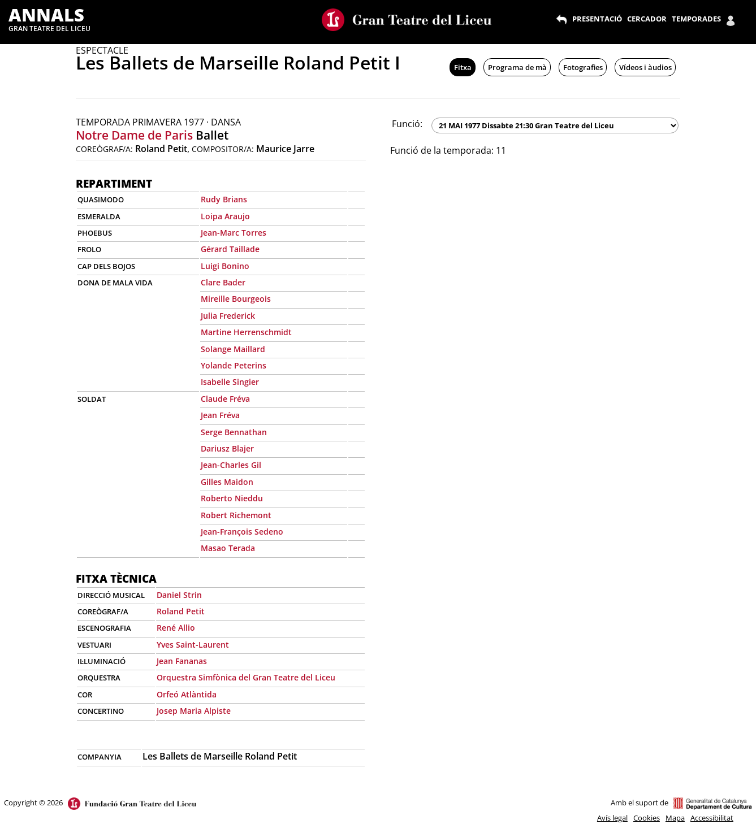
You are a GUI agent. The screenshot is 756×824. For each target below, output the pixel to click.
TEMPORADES (696, 19)
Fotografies (583, 67)
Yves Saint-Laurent (193, 644)
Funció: (407, 124)
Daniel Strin (179, 594)
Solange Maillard (233, 349)
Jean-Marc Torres (233, 232)
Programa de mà (517, 67)
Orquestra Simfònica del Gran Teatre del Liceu (246, 677)
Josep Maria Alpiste (194, 710)
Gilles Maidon (227, 481)
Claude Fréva (225, 398)
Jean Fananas (182, 661)
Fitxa (463, 67)
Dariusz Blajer (227, 448)
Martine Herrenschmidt (246, 332)
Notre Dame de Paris (134, 135)
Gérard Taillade (230, 249)
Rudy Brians (224, 199)
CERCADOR (647, 19)
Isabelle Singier (230, 381)
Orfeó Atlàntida (187, 694)
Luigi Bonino (225, 266)
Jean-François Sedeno (242, 531)
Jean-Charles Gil (231, 464)
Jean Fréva (220, 415)
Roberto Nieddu (232, 498)
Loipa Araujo (225, 216)
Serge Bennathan (234, 432)
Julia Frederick (228, 315)
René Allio (176, 627)
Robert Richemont (236, 515)
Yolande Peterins (233, 365)
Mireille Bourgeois (236, 298)
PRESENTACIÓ (597, 19)
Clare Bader (223, 282)
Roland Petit (181, 611)
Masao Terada (228, 548)
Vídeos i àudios (645, 67)
